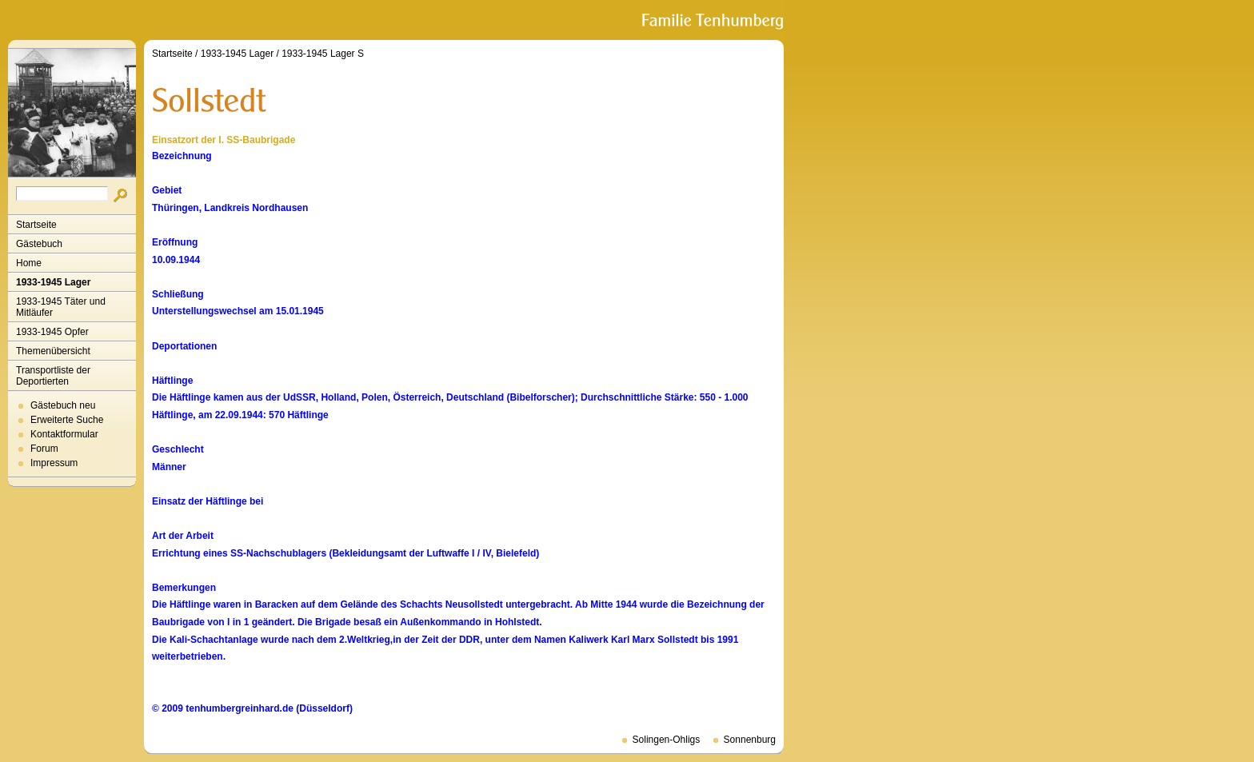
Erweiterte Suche (66, 419)
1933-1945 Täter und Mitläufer (61, 307)
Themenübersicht (53, 351)
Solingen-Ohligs (667, 739)
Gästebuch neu (62, 405)
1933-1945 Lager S (323, 53)
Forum (44, 448)
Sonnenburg (750, 739)
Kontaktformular (64, 434)
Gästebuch (39, 243)
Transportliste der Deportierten (53, 376)
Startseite (36, 224)
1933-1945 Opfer (52, 331)
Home (29, 263)
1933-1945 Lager (53, 282)
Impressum (54, 463)
